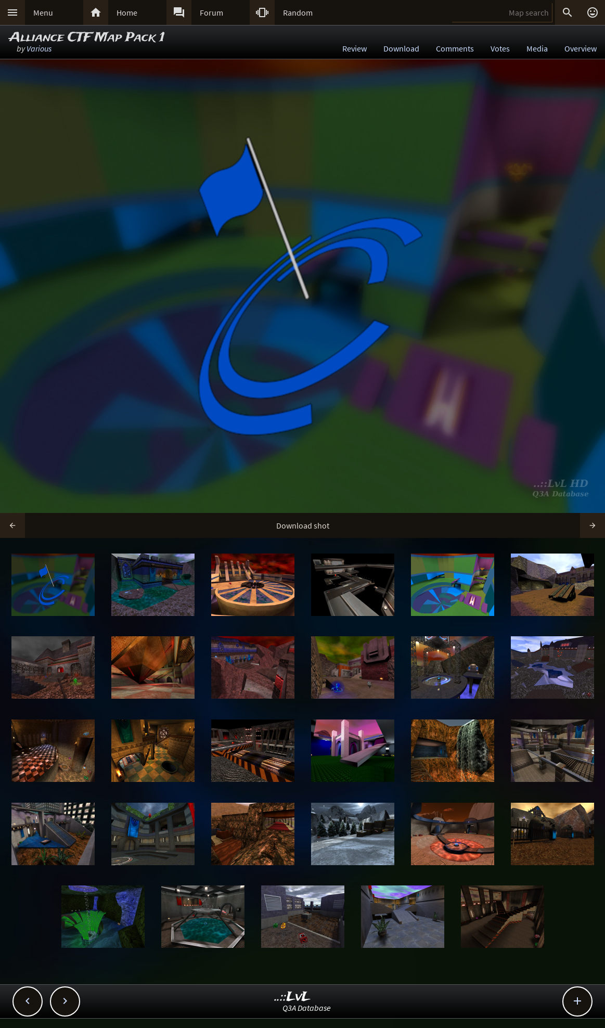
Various (39, 48)
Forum (211, 12)
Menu (43, 12)
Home (127, 12)
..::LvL (292, 997)
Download (401, 48)
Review (354, 48)
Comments (455, 48)
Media (537, 48)
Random (298, 12)
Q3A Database (306, 1008)
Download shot (302, 525)
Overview (580, 48)
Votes (500, 48)
